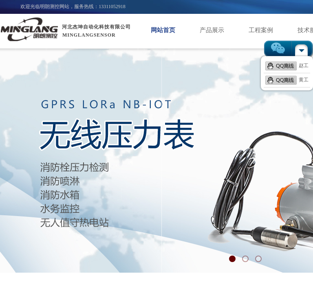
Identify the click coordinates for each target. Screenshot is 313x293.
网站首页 (163, 30)
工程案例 (261, 30)
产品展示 (212, 30)
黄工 (287, 80)
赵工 (287, 65)
